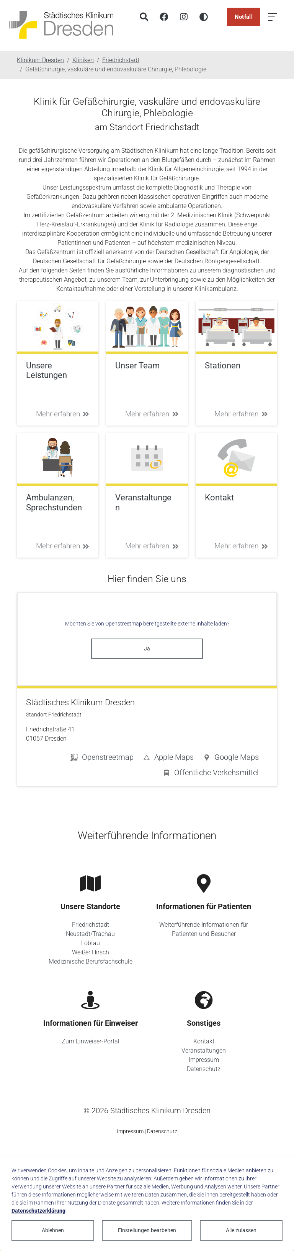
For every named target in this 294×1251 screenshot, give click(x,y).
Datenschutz (203, 1069)
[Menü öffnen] (272, 17)
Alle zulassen (241, 1230)
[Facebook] (164, 17)
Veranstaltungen (203, 1050)
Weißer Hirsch (90, 952)
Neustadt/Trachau (90, 933)
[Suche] (144, 17)
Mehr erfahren (63, 413)
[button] (231, 759)
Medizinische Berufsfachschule (90, 961)
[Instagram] (184, 17)
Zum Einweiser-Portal (90, 1041)
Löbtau (90, 943)
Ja (147, 648)
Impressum (204, 1059)
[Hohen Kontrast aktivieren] (203, 17)
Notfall (244, 16)
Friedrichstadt (90, 924)
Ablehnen (53, 1230)
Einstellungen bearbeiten (147, 1230)
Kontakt (203, 1041)
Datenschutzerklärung (38, 1211)
